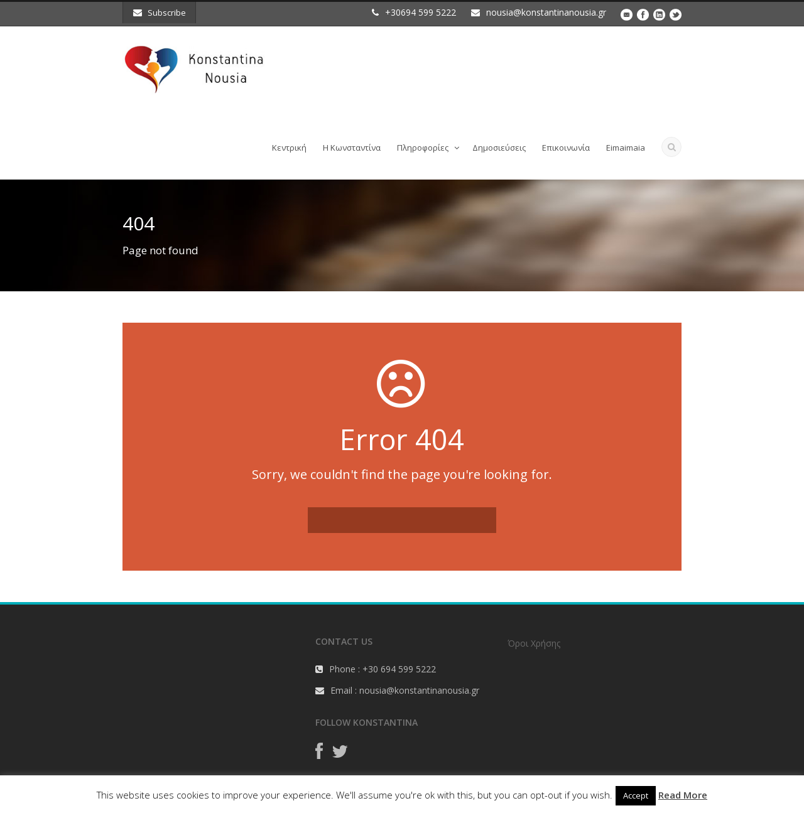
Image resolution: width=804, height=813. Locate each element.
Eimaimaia (625, 147)
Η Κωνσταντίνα (352, 147)
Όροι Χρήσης (534, 643)
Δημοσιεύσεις (499, 147)
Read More (682, 795)
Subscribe (159, 12)
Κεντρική (289, 147)
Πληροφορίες (422, 147)
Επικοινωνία (566, 147)
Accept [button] (635, 795)
